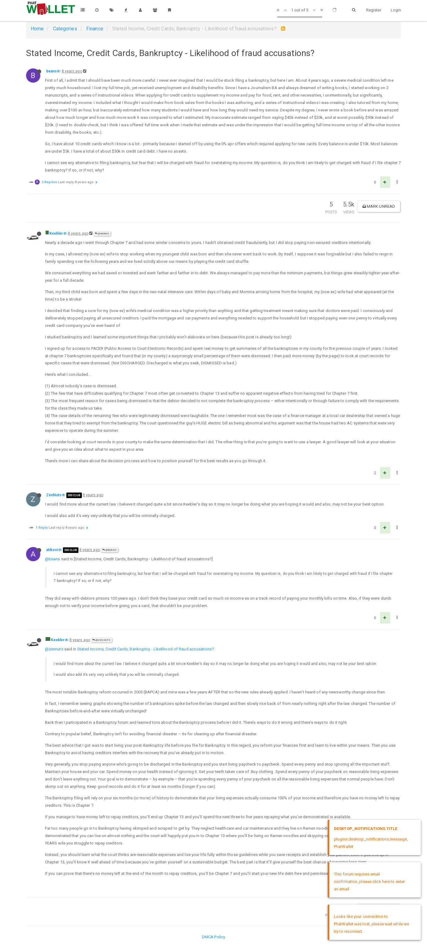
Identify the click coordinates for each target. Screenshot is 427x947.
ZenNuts (54, 495)
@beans (102, 233)
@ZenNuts (101, 640)
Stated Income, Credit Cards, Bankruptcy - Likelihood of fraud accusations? (145, 649)
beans (51, 71)
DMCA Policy (213, 937)
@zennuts (54, 649)
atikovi (52, 550)
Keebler (56, 233)
